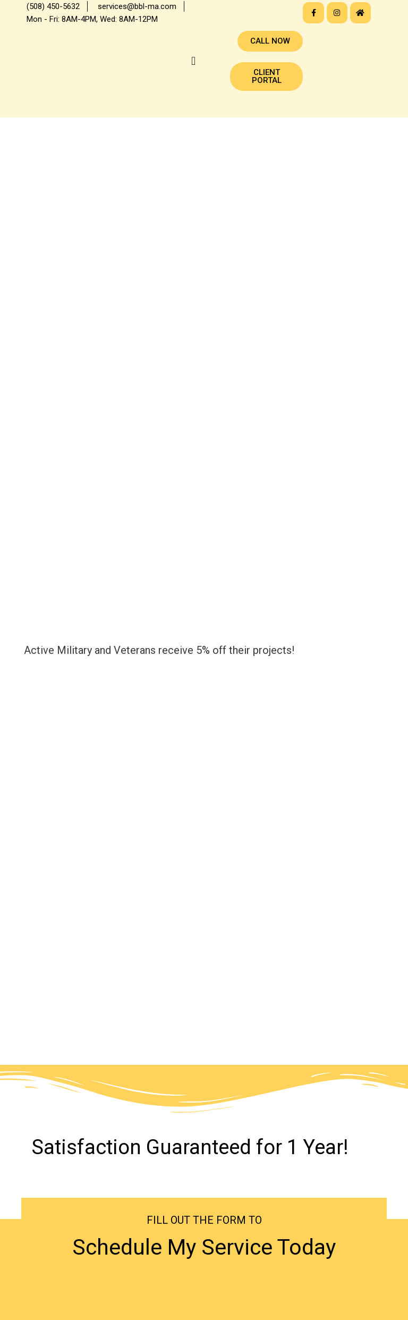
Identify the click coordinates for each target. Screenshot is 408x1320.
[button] (193, 61)
